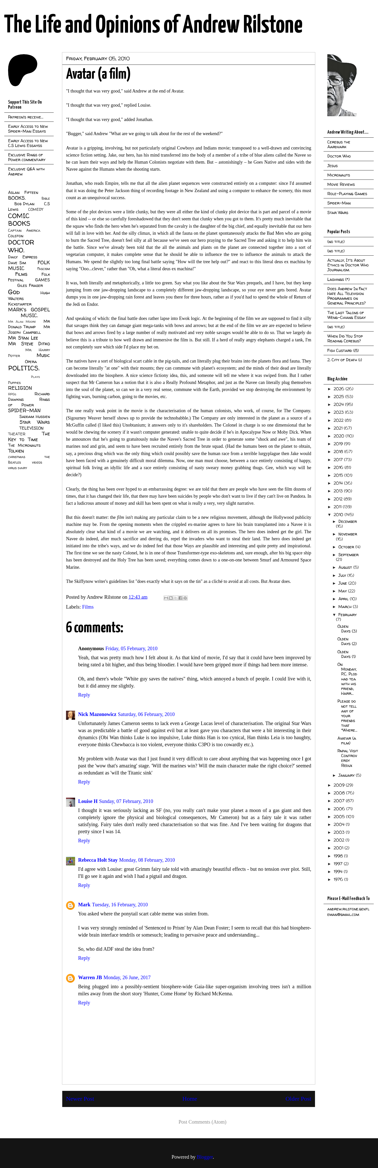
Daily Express (22, 257)
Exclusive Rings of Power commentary (26, 157)
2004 (340, 824)
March (345, 606)
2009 (340, 785)
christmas (16, 456)
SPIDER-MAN (24, 410)
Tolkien (16, 450)
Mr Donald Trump (29, 324)
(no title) (335, 241)
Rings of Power (29, 402)
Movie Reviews (341, 184)
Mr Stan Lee (23, 338)
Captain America (24, 230)
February (347, 614)
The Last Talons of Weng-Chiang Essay (346, 315)
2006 (340, 809)
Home (189, 1098)
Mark (84, 904)
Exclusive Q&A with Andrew (26, 171)
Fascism (43, 268)
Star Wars (35, 422)
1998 (339, 856)
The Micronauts (24, 445)
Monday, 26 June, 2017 (127, 977)
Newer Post (80, 1098)
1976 (339, 879)
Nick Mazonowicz (97, 714)
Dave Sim (17, 262)
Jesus (332, 165)
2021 (339, 428)
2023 (339, 412)
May (343, 591)
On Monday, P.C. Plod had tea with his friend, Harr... (347, 679)
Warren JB (90, 977)
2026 (339, 389)
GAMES (42, 280)
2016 (339, 467)
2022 (339, 420)
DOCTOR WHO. (21, 246)
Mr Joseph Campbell (29, 329)
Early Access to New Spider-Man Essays (28, 129)
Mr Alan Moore (22, 321)
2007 (340, 800)
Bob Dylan (24, 203)
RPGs (12, 394)
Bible (46, 198)
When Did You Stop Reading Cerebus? (345, 338)
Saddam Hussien (34, 416)
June (343, 583)
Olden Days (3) (347, 628)
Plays (35, 377)
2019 (339, 443)
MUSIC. (29, 315)
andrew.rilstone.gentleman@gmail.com (348, 911)
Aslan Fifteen (23, 192)
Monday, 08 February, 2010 (147, 860)
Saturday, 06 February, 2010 (146, 714)
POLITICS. (24, 368)
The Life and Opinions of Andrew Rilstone (153, 26)
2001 (339, 848)
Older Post (298, 1098)
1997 (339, 863)
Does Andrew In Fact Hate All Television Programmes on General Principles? (347, 296)
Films (88, 607)
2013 (339, 491)
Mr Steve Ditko (29, 343)
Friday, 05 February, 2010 (131, 648)
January (347, 775)
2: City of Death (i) (344, 360)
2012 (339, 499)
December (347, 521)
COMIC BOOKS (19, 219)
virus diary (17, 467)
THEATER (16, 434)
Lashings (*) (338, 279)
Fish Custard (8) (343, 350)
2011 (338, 507)
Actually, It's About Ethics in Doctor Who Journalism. (348, 265)
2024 (339, 404)
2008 (340, 793)
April (344, 599)
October (346, 547)
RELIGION (20, 388)
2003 (340, 832)
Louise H (88, 801)
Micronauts (338, 175)
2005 (340, 816)
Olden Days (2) (347, 641)
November (347, 534)
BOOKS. (16, 198)
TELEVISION (31, 428)
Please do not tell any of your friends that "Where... (347, 715)
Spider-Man (339, 203)
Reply (84, 695)
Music (43, 355)
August (345, 567)
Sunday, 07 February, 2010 (126, 801)
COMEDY (35, 209)
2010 (339, 514)
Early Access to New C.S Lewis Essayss (28, 143)
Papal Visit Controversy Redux (347, 758)
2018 (339, 451)
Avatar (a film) (346, 740)
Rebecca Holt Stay (98, 860)
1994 (339, 871)
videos (37, 462)
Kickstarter (20, 304)
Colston (15, 235)
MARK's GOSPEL (29, 309)
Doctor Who (339, 156)
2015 (339, 475)
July (342, 575)
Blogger (205, 1157)
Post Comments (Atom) (202, 1122)
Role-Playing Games (347, 193)
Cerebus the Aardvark (338, 144)
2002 (339, 840)
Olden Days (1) (346, 654)
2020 (339, 436)
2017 (339, 459)
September (348, 554)
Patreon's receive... (25, 117)
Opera (31, 361)
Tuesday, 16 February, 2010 (120, 904)
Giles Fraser (30, 285)
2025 (339, 396)
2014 (339, 483)
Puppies (14, 382)
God (14, 291)
